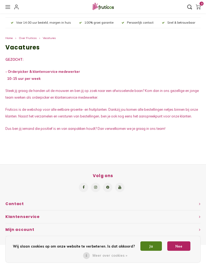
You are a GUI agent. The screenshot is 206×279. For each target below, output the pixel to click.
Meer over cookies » (110, 255)
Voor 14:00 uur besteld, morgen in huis (41, 22)
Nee (178, 246)
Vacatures (49, 38)
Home (9, 38)
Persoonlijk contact (138, 22)
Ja (151, 246)
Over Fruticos (28, 38)
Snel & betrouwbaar (178, 22)
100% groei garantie (96, 22)
